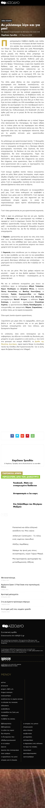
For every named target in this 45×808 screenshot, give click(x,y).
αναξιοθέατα (5, 709)
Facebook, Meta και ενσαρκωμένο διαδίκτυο (25, 484)
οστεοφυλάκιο (28, 740)
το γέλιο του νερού (7, 730)
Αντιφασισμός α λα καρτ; (25, 493)
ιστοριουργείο (28, 727)
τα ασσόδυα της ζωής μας (10, 712)
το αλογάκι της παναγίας (9, 702)
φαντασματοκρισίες (29, 753)
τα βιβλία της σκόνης (8, 719)
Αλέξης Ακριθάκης (21, 544)
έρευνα (3, 747)
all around (4, 686)
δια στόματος (5, 733)
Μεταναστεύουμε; (8, 578)
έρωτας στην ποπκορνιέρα (10, 750)
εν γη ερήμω (5, 743)
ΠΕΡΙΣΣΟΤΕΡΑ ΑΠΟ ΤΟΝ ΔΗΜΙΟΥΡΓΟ (20, 477)
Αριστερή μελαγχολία (9, 594)
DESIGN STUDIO (9, 666)
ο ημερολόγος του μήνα (9, 757)
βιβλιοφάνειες (6, 727)
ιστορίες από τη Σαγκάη (9, 760)
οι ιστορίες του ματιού (30, 724)
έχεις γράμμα (5, 753)
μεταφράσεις (27, 737)
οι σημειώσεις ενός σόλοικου (33, 743)
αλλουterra (5, 706)
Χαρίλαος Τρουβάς (9, 35)
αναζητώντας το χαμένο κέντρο (11, 699)
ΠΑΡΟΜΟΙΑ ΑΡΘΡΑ (11, 473)
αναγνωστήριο (6, 696)
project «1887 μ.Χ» (7, 689)
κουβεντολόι (27, 733)
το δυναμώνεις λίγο (7, 737)
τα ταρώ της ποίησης (30, 747)
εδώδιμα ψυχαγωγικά (8, 740)
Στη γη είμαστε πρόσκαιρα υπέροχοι (15, 602)
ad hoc (3, 682)
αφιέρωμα (4, 716)
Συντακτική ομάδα (9, 632)
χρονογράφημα (28, 757)
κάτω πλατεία (7, 21)
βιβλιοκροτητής (6, 724)
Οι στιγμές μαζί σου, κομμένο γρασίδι (16, 609)
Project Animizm (6, 692)
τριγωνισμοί (27, 750)
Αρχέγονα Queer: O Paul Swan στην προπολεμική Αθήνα (20, 586)
